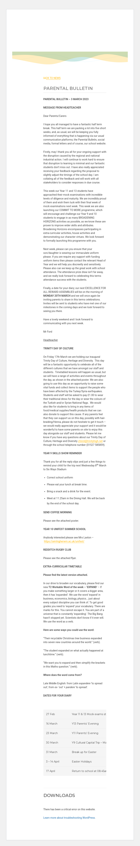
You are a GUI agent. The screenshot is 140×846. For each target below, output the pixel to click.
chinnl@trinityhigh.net (90, 441)
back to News (52, 78)
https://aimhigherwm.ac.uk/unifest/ (64, 541)
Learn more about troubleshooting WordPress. (69, 817)
